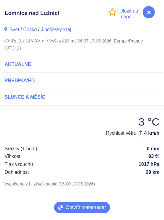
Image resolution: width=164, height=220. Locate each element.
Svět (14, 29)
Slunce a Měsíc (25, 97)
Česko (30, 29)
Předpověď (20, 80)
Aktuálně (18, 64)
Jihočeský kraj (56, 29)
